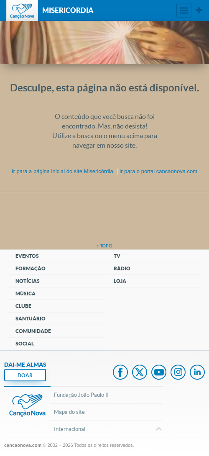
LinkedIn (197, 372)
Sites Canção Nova (198, 10)
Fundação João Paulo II (81, 395)
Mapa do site (69, 412)
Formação (30, 268)
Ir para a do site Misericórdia (62, 171)
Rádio (122, 268)
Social (24, 343)
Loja (120, 281)
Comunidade (33, 331)
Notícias (27, 281)
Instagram (178, 372)
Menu (183, 10)
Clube (23, 306)
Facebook (120, 372)
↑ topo (104, 245)
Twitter (139, 372)
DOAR (25, 375)
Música (25, 293)
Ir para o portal (158, 171)
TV (117, 256)
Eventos (27, 256)
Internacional (106, 429)
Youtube (159, 372)
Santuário (30, 318)
